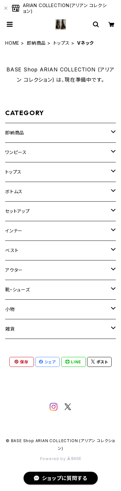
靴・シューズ (17, 289)
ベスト (11, 250)
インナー (14, 230)
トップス (61, 43)
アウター (14, 270)
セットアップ (17, 211)
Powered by (60, 458)
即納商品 (36, 43)
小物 (10, 309)
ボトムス (14, 191)
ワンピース (16, 152)
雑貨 (10, 329)
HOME (12, 43)
